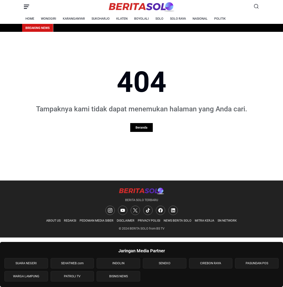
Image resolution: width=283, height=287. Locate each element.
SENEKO (164, 263)
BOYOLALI (141, 18)
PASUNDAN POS (257, 263)
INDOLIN (118, 263)
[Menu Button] (26, 6)
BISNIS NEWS (118, 276)
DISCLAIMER (125, 220)
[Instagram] (110, 210)
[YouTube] (122, 210)
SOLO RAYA (178, 18)
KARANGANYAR (74, 18)
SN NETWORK (227, 220)
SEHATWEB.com (72, 263)
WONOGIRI (48, 18)
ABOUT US (53, 220)
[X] (135, 210)
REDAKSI (70, 220)
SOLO (159, 18)
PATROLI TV (72, 276)
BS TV (160, 228)
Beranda (141, 127)
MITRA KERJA (204, 220)
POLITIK (220, 18)
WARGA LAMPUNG (26, 276)
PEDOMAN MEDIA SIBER (96, 220)
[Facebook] (160, 210)
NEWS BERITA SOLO (177, 220)
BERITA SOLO (139, 228)
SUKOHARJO (101, 18)
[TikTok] (148, 210)
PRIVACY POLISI (149, 220)
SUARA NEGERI (26, 263)
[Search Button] (256, 6)
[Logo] (141, 190)
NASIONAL (200, 18)
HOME (29, 18)
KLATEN (122, 18)
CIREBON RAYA (210, 263)
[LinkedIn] (173, 210)
